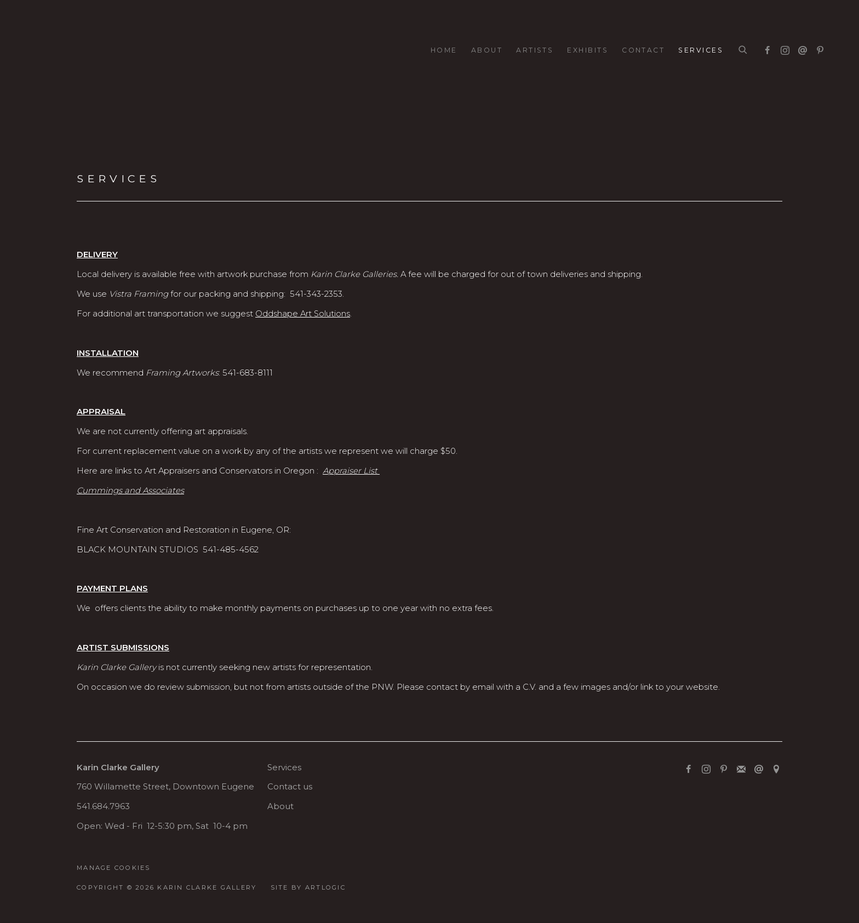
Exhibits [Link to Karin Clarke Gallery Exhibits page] (587, 50)
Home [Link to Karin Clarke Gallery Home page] (444, 50)
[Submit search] (743, 50)
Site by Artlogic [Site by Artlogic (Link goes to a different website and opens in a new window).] (308, 887)
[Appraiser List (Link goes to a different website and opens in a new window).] (351, 471)
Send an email (800, 48)
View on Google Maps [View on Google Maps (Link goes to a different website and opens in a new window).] (776, 769)
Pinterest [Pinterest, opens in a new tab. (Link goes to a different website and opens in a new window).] (817, 48)
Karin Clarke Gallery (66, 50)
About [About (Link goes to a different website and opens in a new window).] (280, 806)
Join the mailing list (741, 769)
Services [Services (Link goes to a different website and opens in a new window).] (284, 767)
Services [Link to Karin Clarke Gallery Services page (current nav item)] (700, 50)
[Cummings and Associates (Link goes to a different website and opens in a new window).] (130, 490)
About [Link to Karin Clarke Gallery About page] (486, 50)
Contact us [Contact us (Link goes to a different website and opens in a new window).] (289, 787)
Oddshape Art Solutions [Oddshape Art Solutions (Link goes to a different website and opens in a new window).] (302, 314)
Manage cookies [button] (114, 868)
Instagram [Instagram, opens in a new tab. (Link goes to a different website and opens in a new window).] (782, 48)
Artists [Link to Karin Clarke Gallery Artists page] (534, 50)
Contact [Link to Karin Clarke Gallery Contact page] (643, 50)
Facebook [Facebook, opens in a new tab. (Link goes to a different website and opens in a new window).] (765, 48)
